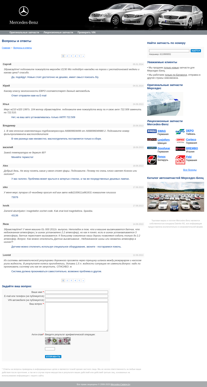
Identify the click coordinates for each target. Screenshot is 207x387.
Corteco (191, 139)
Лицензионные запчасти (58, 32)
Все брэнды (190, 169)
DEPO (190, 130)
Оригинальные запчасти (24, 32)
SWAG (162, 130)
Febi (189, 156)
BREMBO (192, 148)
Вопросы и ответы (22, 48)
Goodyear (164, 148)
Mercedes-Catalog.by (120, 384)
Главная (6, 48)
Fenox (161, 156)
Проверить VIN (86, 32)
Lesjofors (164, 139)
